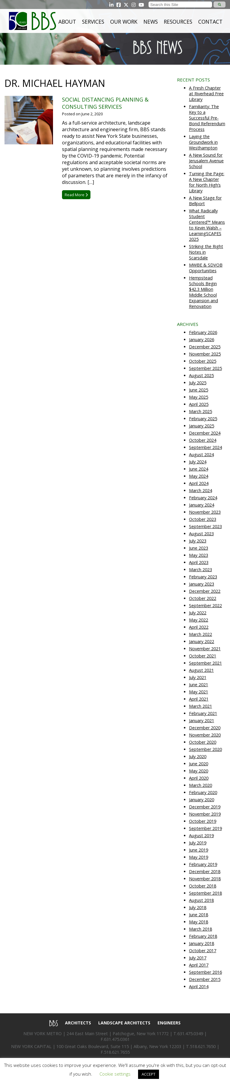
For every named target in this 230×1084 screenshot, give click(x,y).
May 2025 (198, 397)
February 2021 (203, 713)
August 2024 (201, 454)
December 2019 (204, 807)
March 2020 (200, 785)
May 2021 (198, 692)
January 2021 (201, 720)
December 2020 (204, 728)
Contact (210, 21)
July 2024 (197, 462)
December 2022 (204, 591)
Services (93, 21)
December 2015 (204, 979)
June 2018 (198, 914)
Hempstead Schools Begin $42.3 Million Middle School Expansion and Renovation (203, 292)
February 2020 (203, 792)
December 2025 (204, 347)
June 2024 (198, 469)
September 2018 (205, 893)
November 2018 (205, 879)
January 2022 (201, 641)
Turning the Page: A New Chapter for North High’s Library (206, 182)
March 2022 (200, 634)
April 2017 (198, 965)
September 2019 (205, 828)
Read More (76, 194)
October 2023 (202, 519)
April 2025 (198, 404)
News (150, 21)
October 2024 (202, 440)
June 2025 (198, 390)
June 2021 (198, 684)
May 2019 (198, 857)
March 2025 (200, 411)
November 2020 (205, 735)
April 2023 (198, 562)
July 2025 (197, 382)
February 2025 (203, 418)
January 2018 (201, 943)
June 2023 (198, 548)
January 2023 (201, 584)
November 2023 (205, 512)
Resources (178, 21)
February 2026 (203, 332)
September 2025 (205, 368)
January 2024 (201, 505)
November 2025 (205, 354)
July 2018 (197, 907)
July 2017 (197, 958)
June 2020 (198, 763)
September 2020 (205, 749)
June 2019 (198, 850)
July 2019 (197, 843)
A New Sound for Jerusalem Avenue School (206, 160)
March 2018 (200, 929)
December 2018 (204, 871)
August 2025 (201, 375)
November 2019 (205, 814)
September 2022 (205, 605)
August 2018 (201, 900)
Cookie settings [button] (115, 1074)
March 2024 (200, 490)
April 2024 (198, 483)
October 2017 (202, 950)
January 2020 (201, 799)
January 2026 (201, 339)
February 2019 (203, 864)
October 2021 (202, 656)
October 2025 (202, 361)
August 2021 (201, 670)
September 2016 (205, 972)
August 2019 (201, 835)
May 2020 (198, 771)
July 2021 (197, 677)
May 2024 (198, 476)
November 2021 (205, 648)
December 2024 (204, 433)
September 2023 (205, 526)
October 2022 (202, 598)
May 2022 (198, 620)
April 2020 (198, 778)
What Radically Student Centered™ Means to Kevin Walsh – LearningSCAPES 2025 (207, 225)
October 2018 (202, 886)
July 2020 (197, 756)
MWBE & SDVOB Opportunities (206, 267)
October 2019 (202, 821)
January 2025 (201, 426)
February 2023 (203, 577)
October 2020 (202, 742)
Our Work (123, 21)
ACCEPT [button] (148, 1074)
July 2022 (197, 613)
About (67, 21)
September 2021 (205, 663)
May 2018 (198, 922)
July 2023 (197, 541)
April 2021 (198, 699)
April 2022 (198, 627)
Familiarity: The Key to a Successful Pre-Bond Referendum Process (207, 118)
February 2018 (203, 936)
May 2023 (198, 555)
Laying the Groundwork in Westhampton (203, 142)
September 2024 (205, 447)
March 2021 (200, 706)
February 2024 (203, 498)
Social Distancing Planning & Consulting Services (105, 103)
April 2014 (198, 986)
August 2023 (201, 533)
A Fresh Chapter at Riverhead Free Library (206, 93)
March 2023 (200, 569)
